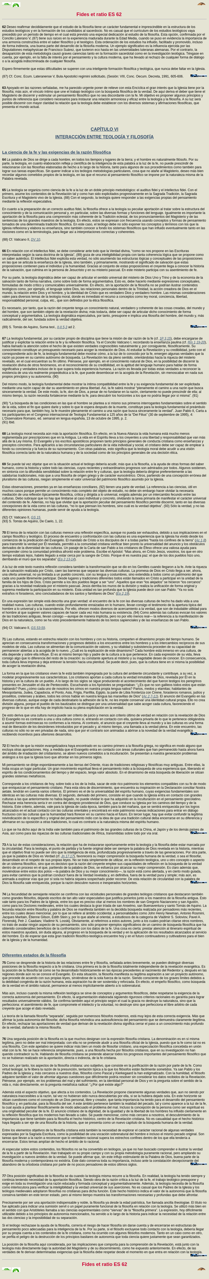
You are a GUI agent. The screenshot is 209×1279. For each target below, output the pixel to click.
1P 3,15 (165, 338)
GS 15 (35, 517)
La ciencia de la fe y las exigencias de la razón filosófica (56, 152)
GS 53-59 (38, 628)
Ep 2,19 (122, 593)
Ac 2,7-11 (150, 696)
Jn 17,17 (67, 856)
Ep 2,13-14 (67, 559)
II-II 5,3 (62, 327)
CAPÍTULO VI (104, 129)
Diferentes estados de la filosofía (34, 955)
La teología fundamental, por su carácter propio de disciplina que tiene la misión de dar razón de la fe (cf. (80, 338)
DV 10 (35, 239)
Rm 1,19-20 (196, 342)
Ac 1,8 (200, 540)
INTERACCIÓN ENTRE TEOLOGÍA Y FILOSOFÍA (104, 137)
